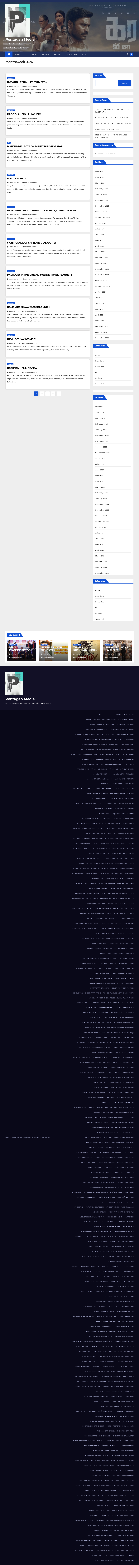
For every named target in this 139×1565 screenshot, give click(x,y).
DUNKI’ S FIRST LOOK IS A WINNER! (99, 948)
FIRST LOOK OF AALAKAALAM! (105, 973)
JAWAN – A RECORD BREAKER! (102, 1053)
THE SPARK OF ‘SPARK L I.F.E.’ (123, 1436)
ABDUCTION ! (129, 784)
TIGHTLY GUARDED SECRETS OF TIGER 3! (119, 1496)
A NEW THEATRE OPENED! (125, 754)
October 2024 (101, 280)
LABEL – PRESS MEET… (125, 1162)
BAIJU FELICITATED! (127, 858)
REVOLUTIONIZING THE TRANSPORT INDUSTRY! (100, 1331)
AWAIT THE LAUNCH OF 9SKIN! (123, 848)
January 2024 (101, 332)
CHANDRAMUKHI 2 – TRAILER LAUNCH (120, 893)
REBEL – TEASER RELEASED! (106, 1321)
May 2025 (99, 240)
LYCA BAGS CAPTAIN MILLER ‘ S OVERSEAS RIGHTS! (90, 1192)
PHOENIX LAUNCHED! (111, 1277)
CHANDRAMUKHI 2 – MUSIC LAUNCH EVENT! (89, 893)
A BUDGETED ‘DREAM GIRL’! (85, 734)
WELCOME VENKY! (127, 1550)
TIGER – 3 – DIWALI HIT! (92, 1466)
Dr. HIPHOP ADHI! (128, 928)
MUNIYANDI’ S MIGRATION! (82, 1237)
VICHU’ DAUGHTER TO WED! (124, 1530)
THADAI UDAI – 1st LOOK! (101, 1401)
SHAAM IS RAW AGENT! (107, 1361)
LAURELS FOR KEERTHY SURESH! (122, 1177)
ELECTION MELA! (17, 178)
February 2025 (101, 258)
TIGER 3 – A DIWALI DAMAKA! (99, 1471)
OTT (84, 54)
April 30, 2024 (15, 86)
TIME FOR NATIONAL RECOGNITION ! (91, 1500)
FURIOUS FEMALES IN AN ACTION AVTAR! (101, 983)
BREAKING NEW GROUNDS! (124, 873)
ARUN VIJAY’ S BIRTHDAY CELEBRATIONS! (119, 839)
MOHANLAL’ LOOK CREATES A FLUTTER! (120, 1222)
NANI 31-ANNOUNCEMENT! (100, 1252)
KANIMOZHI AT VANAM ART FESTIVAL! (121, 1117)
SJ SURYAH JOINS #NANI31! (111, 1376)
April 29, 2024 (15, 215)
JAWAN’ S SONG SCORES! (125, 1087)
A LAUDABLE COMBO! (103, 749)
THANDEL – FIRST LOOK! (125, 1411)
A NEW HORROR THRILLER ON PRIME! (84, 754)
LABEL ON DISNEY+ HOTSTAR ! (101, 1172)
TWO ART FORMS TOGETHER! (123, 1505)
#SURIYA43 (110, 724)
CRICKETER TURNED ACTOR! (82, 908)
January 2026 (101, 194)
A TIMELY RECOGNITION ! (101, 774)
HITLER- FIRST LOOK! (126, 1018)
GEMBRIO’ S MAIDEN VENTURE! (123, 988)
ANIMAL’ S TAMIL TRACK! (125, 829)
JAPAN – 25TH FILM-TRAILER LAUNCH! (120, 1043)
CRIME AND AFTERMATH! (102, 908)
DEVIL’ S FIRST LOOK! (126, 923)
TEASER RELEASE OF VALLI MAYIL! (122, 1396)
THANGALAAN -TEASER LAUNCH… (105, 1416)
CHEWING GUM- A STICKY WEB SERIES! (99, 903)
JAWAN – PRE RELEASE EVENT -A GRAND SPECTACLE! (91, 1058)
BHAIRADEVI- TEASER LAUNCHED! (122, 868)
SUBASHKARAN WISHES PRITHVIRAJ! (121, 1381)
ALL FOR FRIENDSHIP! (126, 804)
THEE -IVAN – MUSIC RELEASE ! (122, 1451)
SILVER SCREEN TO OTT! (106, 1371)
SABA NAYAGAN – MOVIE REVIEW (122, 1336)
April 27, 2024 (15, 311)
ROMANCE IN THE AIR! (126, 1331)
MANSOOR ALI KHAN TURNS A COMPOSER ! (89, 1207)
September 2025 (102, 217)
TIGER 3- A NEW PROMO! (83, 1486)
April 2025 (99, 246)
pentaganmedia (29, 86)
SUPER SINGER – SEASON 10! (85, 1386)
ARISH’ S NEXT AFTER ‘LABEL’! (123, 834)
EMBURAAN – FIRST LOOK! (108, 953)
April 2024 (99, 315)
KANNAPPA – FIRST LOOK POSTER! (122, 1122)
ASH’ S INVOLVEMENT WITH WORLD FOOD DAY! (92, 843)
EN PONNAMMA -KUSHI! (90, 963)
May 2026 (99, 172)
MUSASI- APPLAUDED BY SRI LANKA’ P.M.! (102, 1242)
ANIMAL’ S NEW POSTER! (106, 829)
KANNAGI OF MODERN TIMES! (97, 1122)
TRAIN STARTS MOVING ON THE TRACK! (120, 1500)
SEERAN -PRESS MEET (89, 1361)
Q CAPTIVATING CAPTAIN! (110, 1296)
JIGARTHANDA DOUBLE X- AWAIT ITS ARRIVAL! (118, 1102)
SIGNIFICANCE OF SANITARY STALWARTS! (31, 242)
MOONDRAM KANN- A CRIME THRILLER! (106, 1227)
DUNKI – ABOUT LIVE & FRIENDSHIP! (91, 938)
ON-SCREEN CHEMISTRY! (125, 1272)
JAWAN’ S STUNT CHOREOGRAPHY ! (94, 1092)
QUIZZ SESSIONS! (127, 1296)
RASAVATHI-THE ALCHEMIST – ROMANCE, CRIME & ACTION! (41, 210)
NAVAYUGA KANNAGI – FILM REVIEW (121, 1262)
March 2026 (100, 183)
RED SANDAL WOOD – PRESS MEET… (100, 1326)
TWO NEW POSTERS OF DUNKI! (99, 1510)
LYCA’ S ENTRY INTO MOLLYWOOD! (122, 1192)
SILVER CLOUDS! (90, 1371)
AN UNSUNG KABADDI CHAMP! (123, 819)
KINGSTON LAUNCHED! (84, 1157)
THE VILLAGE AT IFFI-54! (105, 1441)
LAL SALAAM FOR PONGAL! (99, 1177)
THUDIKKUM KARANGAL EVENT (123, 1456)
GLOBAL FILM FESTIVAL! (125, 998)
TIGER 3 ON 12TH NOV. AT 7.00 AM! (91, 1481)
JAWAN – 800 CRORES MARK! (123, 1048)
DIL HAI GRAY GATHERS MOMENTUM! (84, 928)
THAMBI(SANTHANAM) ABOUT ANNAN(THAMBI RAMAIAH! (94, 1411)
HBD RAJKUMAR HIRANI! (98, 1018)
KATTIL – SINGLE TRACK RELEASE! (98, 1142)
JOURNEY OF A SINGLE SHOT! (103, 1112)
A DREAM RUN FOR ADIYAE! (124, 739)
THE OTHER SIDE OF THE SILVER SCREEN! (96, 1426)
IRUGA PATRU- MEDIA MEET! (95, 1028)
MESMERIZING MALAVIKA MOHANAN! (92, 1217)
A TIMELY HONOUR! (127, 769)
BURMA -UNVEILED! (127, 878)
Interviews (99, 361)
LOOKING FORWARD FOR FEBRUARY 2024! (103, 1187)
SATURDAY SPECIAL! (88, 1356)
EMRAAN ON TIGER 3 (126, 953)
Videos (45, 54)
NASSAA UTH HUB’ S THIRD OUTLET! (94, 1257)
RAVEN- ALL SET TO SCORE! (106, 1316)
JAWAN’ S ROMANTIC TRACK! (104, 1087)
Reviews (33, 54)
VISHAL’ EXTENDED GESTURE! (107, 1540)
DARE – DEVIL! (110, 918)
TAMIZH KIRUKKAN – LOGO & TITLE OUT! (113, 123)
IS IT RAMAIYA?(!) (128, 1033)
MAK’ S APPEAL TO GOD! (106, 1197)
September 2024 (102, 286)
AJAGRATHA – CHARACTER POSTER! (121, 799)
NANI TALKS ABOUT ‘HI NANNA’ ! (122, 1252)
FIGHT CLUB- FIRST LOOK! (103, 968)
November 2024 (102, 275)
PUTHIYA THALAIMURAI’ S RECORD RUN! (120, 1291)
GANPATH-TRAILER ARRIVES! (100, 988)
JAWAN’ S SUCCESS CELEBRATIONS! (121, 1092)
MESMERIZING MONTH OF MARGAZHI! (121, 1217)
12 (53, 393)
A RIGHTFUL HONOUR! (90, 764)
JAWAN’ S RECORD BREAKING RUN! (121, 1082)
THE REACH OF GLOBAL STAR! (123, 1426)
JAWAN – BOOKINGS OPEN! (124, 1053)
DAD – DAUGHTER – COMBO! (124, 913)
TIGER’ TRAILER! (97, 1496)
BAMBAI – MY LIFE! (85, 863)
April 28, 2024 (15, 279)
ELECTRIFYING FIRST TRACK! (124, 948)
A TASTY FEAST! (128, 764)
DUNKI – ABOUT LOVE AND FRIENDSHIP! (120, 938)
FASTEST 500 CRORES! (126, 963)
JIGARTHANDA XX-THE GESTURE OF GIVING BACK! (90, 1107)
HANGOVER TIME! (128, 1003)
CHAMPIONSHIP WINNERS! (98, 888)
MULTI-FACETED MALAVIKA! (124, 1232)
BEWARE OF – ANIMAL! (81, 868)
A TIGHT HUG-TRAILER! (99, 769)
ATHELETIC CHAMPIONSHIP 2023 (122, 843)
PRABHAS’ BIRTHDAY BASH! (106, 1286)
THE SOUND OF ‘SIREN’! (125, 1431)
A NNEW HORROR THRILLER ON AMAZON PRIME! (99, 759)
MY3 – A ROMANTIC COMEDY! (99, 1247)
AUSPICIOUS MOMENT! (81, 848)
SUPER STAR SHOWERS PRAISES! (122, 1386)
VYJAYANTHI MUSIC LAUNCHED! (108, 1550)
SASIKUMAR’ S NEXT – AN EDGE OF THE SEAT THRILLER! (114, 1351)
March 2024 (100, 321)
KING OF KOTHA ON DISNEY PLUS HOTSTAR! (118, 1152)
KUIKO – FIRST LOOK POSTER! (105, 1157)
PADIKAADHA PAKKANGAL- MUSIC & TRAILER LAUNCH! (39, 274)
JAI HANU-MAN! (115, 1038)
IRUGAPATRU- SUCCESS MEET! (94, 1033)
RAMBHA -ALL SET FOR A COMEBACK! (121, 1306)
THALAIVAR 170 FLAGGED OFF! (123, 1401)
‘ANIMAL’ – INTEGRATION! (125, 714)
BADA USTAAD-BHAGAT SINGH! (123, 853)
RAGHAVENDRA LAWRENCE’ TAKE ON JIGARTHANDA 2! (115, 1301)
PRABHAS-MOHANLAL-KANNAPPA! (122, 1281)
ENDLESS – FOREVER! (108, 963)
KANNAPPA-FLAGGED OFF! (124, 1127)
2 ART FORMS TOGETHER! (125, 724)
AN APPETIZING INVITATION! (124, 809)
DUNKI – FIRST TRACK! (99, 943)
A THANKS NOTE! (83, 769)
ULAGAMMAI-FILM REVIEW (99, 1515)
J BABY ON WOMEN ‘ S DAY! (104, 1560)
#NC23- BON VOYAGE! (126, 719)
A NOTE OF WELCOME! (126, 759)
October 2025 (101, 212)
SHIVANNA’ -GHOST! (108, 1366)
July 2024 (99, 298)
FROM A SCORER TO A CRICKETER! (101, 978)
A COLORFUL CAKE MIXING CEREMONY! (99, 739)
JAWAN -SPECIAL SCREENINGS (123, 1058)
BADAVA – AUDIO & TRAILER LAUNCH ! (89, 858)
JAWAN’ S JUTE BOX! (100, 1082)
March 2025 (100, 252)
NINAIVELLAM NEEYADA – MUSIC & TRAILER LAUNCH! (90, 1267)
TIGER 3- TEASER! (127, 1486)
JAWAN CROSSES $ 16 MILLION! (123, 1062)
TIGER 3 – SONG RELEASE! (101, 1476)
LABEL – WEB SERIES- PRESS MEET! (100, 1167)
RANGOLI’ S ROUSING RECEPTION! (122, 1311)
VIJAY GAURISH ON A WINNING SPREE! (101, 1535)
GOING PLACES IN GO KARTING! (87, 1003)
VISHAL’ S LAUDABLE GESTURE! (91, 1545)
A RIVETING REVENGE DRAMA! (110, 764)
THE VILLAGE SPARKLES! (125, 1441)
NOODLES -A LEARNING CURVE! (123, 1267)
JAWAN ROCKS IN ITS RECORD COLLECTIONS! (96, 1072)
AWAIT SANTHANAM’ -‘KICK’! (100, 848)
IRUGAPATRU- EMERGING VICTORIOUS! (120, 1028)
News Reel (20, 54)
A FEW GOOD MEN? (127, 744)
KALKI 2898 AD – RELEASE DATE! (94, 1117)
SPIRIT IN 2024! (82, 1381)
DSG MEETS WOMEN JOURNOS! (105, 933)
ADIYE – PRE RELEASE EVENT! (97, 794)
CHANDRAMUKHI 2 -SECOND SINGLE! (85, 898)
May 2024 (99, 309)
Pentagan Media (20, 39)
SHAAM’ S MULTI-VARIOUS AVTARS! (87, 1366)
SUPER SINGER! (103, 1386)
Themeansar (46, 1137)
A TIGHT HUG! (113, 769)
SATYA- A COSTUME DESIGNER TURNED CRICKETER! (116, 1356)
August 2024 (100, 292)
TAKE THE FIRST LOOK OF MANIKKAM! (94, 1396)
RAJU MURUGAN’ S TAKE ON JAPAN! (92, 1306)
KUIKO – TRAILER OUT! (89, 1162)
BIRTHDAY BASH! (78, 873)
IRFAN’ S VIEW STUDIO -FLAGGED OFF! (120, 1023)
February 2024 (101, 326)
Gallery (57, 54)
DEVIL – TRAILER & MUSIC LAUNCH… (87, 923)
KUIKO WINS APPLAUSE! (107, 1162)
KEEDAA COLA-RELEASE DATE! (123, 1142)
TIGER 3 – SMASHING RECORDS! (122, 1471)
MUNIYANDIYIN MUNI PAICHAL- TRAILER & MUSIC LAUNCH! (113, 1237)
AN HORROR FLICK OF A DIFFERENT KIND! (95, 819)
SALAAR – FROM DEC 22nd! (124, 1341)
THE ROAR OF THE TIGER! (106, 1431)
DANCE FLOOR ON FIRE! (94, 918)
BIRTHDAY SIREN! (91, 873)
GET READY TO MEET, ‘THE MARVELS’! (102, 998)
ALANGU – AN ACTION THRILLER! (85, 804)
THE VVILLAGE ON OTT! (101, 1451)
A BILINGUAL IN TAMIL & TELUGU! (122, 729)
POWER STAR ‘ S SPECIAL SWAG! (96, 1281)
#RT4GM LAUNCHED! (97, 724)
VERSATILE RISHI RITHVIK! (103, 1530)
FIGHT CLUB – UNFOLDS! (83, 968)
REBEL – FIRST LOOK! (126, 1316)
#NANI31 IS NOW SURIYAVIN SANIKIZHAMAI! (101, 719)
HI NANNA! (113, 1018)
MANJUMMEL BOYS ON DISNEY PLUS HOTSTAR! (35, 146)
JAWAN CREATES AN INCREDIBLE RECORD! (94, 1062)
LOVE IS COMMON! (127, 1187)
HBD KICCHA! (129, 1013)
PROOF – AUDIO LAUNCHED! (24, 114)
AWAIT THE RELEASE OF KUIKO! (99, 853)
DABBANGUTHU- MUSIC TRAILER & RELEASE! (95, 913)
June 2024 (99, 303)
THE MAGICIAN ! (128, 1421)
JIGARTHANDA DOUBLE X (125, 1097)
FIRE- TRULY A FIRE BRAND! (124, 968)
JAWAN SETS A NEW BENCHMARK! (99, 1077)
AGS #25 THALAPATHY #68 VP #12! (122, 794)
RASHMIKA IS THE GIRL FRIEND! (84, 1316)
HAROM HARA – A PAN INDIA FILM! (110, 1013)
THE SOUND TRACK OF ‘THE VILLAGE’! (98, 1436)
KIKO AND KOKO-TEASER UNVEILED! (88, 1152)
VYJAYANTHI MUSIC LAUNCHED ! (84, 1550)
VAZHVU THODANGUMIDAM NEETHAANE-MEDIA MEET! (115, 1520)
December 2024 (102, 269)
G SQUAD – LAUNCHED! (125, 983)
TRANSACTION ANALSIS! (103, 1505)
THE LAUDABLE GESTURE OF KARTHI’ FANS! (105, 1421)
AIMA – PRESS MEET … (99, 799)
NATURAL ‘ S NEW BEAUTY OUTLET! (121, 1257)
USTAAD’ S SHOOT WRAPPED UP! (122, 1515)
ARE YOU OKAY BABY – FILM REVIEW (98, 834)
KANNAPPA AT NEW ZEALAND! (102, 1127)
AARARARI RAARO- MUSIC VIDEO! (110, 784)
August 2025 (100, 223)
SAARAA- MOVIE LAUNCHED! (98, 1336)
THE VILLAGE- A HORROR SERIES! (122, 1446)
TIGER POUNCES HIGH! (126, 1491)
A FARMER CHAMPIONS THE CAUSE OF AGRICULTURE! (99, 744)
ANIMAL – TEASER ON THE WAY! (103, 824)
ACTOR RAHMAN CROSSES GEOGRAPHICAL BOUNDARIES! (91, 789)
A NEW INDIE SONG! (106, 754)
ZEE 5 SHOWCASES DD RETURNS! (122, 1555)
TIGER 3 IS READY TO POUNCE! (123, 1476)
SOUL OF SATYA (128, 1376)
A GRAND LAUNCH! (87, 749)
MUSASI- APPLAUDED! (126, 1242)
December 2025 (102, 200)
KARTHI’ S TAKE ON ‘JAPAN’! (124, 1137)
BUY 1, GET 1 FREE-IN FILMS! (86, 883)
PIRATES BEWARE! (127, 1277)
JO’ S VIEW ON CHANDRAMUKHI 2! (122, 1107)
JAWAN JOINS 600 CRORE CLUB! (122, 1067)
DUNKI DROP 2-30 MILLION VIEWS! (122, 943)
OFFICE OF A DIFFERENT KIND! (103, 1272)
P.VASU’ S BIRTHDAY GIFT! (93, 1277)
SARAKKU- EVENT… (85, 1351)
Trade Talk (71, 54)
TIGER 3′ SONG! (110, 1491)
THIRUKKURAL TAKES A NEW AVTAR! (97, 1456)
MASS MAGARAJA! (127, 1207)
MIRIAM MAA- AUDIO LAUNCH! (93, 1222)
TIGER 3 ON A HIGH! (112, 1481)
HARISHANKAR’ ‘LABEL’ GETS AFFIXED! (99, 1008)
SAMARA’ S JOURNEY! (126, 1346)
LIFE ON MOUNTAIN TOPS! (89, 1182)
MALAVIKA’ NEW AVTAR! (125, 1197)
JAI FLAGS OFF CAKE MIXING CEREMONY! (93, 1038)
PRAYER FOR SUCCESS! (126, 1286)
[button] (127, 54)
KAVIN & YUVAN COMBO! (21, 339)
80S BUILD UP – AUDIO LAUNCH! (97, 729)
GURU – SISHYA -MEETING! (110, 1003)
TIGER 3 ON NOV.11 (127, 1481)
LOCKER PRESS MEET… (125, 1182)
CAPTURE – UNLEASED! (125, 883)
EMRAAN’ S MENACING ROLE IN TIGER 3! (97, 958)
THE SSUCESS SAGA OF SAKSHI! (84, 1441)
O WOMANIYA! (86, 1272)
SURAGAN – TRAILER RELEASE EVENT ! (109, 1391)
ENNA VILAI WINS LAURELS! (107, 129)
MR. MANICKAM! (128, 1227)
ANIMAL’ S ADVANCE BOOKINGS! (84, 829)
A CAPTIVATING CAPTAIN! (105, 734)
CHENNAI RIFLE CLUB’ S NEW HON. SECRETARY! (117, 898)
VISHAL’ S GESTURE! (127, 1540)
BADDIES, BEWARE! (111, 858)
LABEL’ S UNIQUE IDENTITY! (124, 1172)
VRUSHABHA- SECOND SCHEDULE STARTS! (119, 1545)
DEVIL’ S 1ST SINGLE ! (109, 923)
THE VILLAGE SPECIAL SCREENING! (96, 1446)
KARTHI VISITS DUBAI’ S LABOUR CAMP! (98, 1137)
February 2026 (101, 189)
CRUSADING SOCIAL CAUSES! (123, 908)
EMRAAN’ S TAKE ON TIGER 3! (123, 958)
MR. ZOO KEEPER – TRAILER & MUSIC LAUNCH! (96, 1232)
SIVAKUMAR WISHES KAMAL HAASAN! (86, 1376)
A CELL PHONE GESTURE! (125, 734)
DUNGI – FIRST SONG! (126, 933)
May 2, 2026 (16, 654)
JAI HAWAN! (80, 1043)
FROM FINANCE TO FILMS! (124, 978)
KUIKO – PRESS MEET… (125, 1157)
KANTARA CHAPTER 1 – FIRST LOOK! (106, 1132)
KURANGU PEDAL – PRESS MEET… (27, 82)
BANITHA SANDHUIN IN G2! (103, 863)
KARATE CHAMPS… (127, 1132)
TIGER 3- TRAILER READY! (94, 1491)
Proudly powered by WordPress (16, 1137)
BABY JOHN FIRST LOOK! (125, 1560)
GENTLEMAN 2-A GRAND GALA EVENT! (120, 993)
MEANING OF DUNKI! (100, 1212)
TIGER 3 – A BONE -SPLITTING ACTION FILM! (118, 1466)
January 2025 (101, 263)
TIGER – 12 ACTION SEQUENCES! (122, 1461)
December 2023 (102, 338)
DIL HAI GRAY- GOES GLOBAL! (109, 928)
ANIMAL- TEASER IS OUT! (125, 824)
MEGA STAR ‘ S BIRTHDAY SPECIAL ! (121, 1212)
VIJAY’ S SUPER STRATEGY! (85, 1540)
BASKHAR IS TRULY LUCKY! (124, 863)
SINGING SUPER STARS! (125, 1371)
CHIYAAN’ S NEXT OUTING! (124, 903)
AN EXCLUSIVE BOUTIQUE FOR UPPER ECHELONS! (116, 814)
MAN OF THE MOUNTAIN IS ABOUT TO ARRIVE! (118, 1202)
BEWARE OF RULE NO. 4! (99, 868)
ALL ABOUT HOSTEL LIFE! (107, 804)
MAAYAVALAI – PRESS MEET (86, 1197)
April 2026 (99, 177)
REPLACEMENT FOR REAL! (125, 1326)
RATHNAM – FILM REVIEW (22, 368)
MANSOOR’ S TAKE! (112, 1207)
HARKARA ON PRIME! (89, 1013)
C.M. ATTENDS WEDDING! (106, 883)
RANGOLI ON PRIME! (101, 1311)
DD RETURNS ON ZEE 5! (125, 918)
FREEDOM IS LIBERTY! (126, 973)
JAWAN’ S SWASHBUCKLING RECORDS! (100, 1097)
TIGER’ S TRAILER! (83, 1496)
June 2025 (99, 235)
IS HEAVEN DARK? (113, 1033)
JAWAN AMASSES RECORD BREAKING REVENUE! (94, 1048)
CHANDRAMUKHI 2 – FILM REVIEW (122, 888)
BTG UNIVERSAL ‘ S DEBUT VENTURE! (105, 878)
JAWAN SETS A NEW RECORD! (123, 1077)
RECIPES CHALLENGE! (126, 1321)
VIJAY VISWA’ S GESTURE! (125, 1535)
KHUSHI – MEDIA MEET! (125, 1147)
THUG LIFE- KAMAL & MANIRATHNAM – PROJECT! (92, 1461)
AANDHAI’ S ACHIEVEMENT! (124, 779)
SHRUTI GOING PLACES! (125, 1366)
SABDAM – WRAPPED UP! (103, 1341)
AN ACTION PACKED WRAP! (103, 809)
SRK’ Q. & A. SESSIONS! (98, 1381)
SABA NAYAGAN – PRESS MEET (82, 1341)
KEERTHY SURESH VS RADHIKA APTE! (102, 1147)
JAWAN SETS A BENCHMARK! (124, 1072)
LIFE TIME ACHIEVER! (108, 1182)
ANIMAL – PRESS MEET (82, 824)
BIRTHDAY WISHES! (106, 873)
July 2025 (99, 229)
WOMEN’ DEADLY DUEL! (100, 1555)
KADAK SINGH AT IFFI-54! (125, 1112)
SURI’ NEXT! (129, 1391)
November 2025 (102, 206)
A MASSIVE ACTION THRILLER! (123, 749)
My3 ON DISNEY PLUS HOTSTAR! (122, 1247)
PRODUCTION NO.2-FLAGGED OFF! (92, 1291)
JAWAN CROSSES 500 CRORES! (98, 1067)
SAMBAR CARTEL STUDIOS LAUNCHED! (112, 118)
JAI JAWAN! (91, 1043)
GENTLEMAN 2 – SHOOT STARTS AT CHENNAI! (89, 993)
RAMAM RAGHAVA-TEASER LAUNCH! (28, 307)
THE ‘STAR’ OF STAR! (126, 1416)
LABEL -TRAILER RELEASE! (124, 1167)
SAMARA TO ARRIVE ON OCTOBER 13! (104, 1346)
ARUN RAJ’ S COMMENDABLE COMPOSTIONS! (87, 839)
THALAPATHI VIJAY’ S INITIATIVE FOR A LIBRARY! (117, 1406)
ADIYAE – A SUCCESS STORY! (124, 789)
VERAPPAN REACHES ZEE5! (124, 1525)
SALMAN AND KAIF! (82, 1346)
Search (98, 75)
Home (99, 714)
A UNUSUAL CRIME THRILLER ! (123, 774)
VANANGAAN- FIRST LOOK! (84, 1520)
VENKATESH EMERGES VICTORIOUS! (100, 1525)
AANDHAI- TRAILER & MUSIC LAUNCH (100, 779)
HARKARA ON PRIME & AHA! (124, 1008)
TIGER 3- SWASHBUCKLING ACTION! (106, 1486)
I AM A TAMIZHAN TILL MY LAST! (93, 1023)
